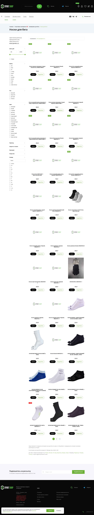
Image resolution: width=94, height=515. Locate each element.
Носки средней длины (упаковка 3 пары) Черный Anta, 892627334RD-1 (37, 103)
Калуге (67, 452)
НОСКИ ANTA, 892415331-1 (76, 281)
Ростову (54, 452)
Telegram (65, 6)
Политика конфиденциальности (63, 492)
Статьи (24, 16)
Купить (33, 74)
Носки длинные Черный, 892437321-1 (37, 318)
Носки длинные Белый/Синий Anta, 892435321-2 (56, 210)
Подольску (76, 452)
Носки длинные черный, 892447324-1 (57, 246)
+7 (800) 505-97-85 (89, 511)
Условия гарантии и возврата (42, 494)
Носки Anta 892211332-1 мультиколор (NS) (37, 174)
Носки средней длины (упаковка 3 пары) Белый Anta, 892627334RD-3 (37, 139)
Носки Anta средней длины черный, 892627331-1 (76, 67)
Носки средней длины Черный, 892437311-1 (56, 318)
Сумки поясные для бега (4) (15, 37)
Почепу (30, 454)
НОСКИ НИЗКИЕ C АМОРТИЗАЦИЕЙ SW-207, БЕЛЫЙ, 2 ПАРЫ (76, 318)
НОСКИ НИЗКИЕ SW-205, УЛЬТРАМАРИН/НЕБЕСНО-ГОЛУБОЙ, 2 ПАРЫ (37, 390)
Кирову (63, 452)
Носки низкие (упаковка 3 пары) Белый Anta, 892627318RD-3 (37, 67)
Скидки (14, 19)
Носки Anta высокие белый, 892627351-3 (57, 139)
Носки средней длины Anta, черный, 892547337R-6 (57, 174)
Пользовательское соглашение (62, 494)
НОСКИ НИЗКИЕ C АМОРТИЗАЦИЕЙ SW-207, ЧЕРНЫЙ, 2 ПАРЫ (76, 354)
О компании (7, 16)
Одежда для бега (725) (14, 39)
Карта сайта (59, 499)
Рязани (46, 452)
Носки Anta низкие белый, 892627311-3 (56, 67)
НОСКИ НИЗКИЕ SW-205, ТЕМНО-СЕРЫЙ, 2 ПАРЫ (76, 426)
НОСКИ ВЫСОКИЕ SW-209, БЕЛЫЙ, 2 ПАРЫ (37, 354)
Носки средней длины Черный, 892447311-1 (37, 246)
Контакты (31, 16)
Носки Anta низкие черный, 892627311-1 (76, 139)
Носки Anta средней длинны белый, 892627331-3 (76, 174)
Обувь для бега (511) (14, 41)
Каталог (50, 6)
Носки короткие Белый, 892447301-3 (37, 282)
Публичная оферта (60, 497)
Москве (50, 452)
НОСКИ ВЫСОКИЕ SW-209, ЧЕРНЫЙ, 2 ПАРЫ (56, 426)
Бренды (6, 19)
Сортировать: (33, 38)
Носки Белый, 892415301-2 (56, 353)
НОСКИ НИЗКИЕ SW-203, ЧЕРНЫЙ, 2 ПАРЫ (76, 390)
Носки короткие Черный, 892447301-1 (56, 282)
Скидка (11, 59)
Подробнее (40, 74)
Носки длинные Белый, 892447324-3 (76, 245)
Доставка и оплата (16, 16)
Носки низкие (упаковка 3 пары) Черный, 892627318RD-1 (57, 103)
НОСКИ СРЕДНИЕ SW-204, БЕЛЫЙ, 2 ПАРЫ (56, 390)
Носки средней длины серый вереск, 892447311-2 (37, 210)
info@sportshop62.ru (20, 504)
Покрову (81, 452)
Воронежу (59, 452)
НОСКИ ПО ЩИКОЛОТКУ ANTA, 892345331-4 (37, 426)
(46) (14, 43)
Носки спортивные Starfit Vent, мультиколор (76, 210)
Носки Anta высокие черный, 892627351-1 (76, 103)
